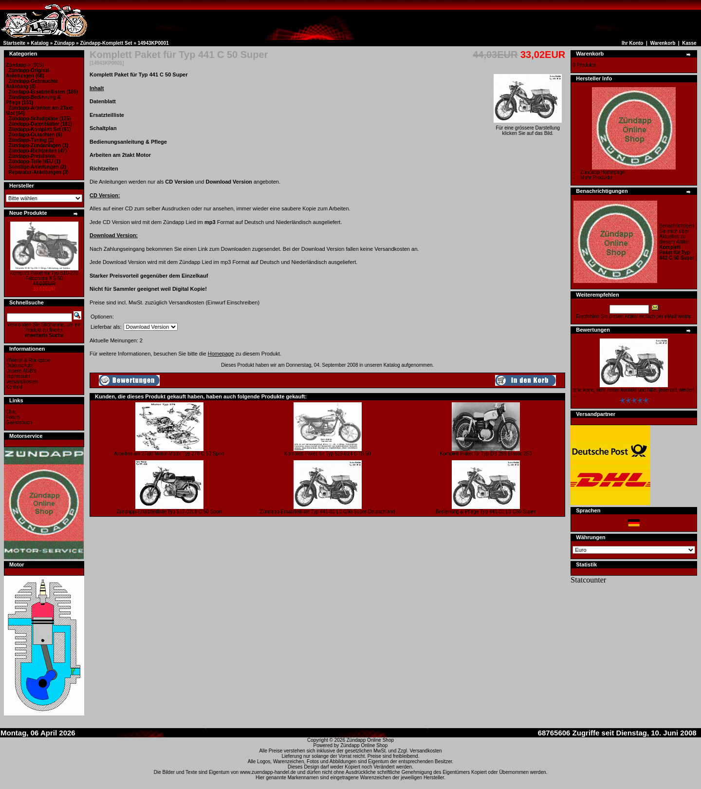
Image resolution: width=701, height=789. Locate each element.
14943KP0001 (153, 43)
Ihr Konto (632, 43)
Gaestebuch (19, 422)
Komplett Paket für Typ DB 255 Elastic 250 (486, 453)
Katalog (40, 43)
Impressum (18, 376)
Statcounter (588, 580)
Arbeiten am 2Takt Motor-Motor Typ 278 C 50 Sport (169, 453)
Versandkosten (22, 381)
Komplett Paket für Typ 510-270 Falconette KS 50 (44, 275)
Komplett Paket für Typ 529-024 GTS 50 (327, 453)
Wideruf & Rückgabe (28, 360)
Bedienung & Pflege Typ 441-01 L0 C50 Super (486, 511)
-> (18, 65)
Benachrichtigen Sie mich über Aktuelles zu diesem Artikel (676, 242)
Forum (13, 417)
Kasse (689, 43)
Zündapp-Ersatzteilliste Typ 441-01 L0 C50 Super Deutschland (327, 511)
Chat (11, 411)
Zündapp (64, 43)
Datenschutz (19, 365)
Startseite (14, 43)
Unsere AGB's (21, 371)
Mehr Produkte (596, 177)
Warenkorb (662, 43)
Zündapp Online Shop (370, 740)
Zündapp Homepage (602, 172)
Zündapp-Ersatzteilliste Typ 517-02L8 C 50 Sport (169, 511)
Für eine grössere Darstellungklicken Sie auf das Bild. (528, 128)
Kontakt (14, 387)
